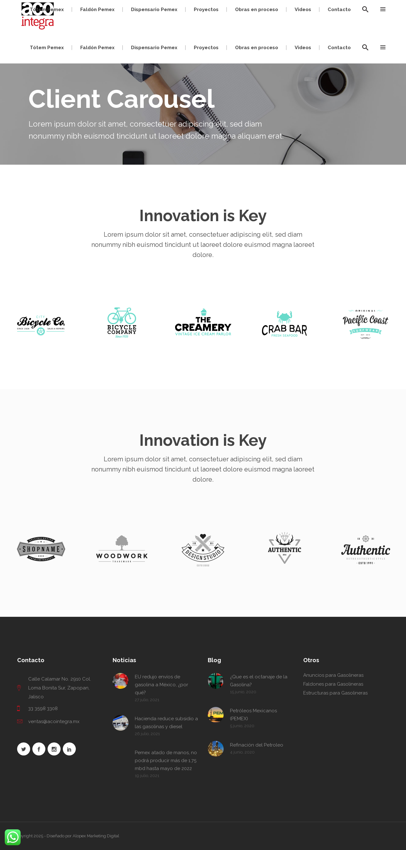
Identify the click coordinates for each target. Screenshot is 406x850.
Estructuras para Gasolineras (335, 693)
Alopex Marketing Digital (96, 836)
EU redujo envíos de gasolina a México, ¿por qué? (161, 684)
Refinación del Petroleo (256, 745)
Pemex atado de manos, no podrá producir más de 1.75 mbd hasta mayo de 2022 (166, 760)
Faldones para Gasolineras (333, 684)
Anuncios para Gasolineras (333, 675)
